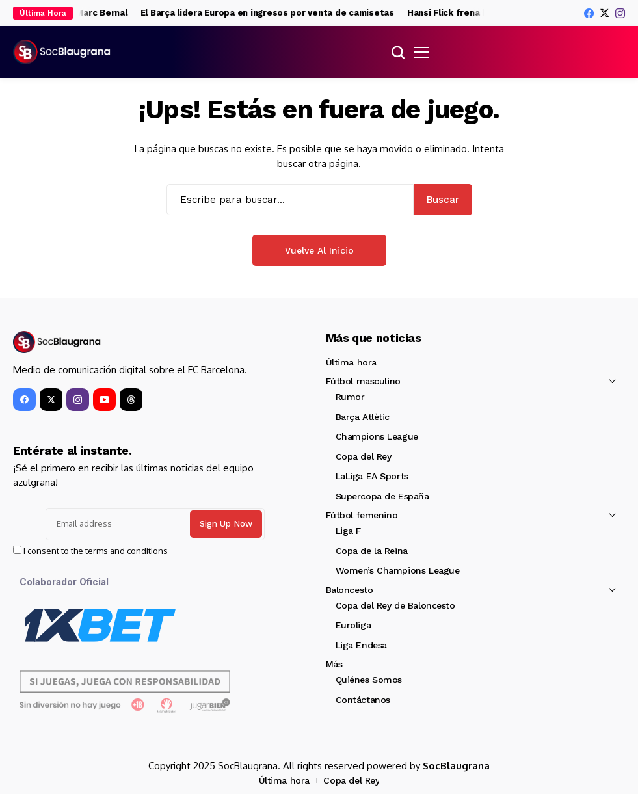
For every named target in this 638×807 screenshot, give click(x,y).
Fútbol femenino (362, 515)
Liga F (348, 530)
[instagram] (620, 13)
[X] (604, 13)
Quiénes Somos (369, 679)
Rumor (350, 396)
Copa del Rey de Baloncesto (395, 605)
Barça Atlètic (363, 417)
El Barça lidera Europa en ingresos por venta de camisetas (283, 13)
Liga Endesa (361, 645)
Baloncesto (349, 590)
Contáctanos (363, 700)
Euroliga (353, 625)
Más (334, 664)
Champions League (377, 436)
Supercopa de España (382, 496)
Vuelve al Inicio (319, 250)
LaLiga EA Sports (372, 476)
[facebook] (589, 13)
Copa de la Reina (372, 551)
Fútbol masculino (363, 381)
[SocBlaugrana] (62, 52)
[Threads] (131, 399)
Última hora (351, 362)
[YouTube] (104, 399)
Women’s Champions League (398, 570)
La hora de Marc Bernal (94, 13)
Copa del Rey (364, 456)
